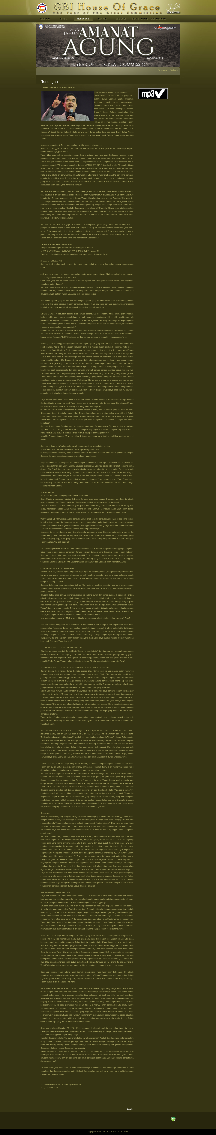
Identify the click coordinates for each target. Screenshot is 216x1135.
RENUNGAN (83, 19)
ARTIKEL (102, 19)
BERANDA (45, 19)
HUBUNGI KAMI (158, 19)
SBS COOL (121, 19)
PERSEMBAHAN (140, 19)
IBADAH (64, 19)
